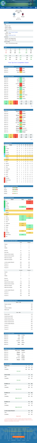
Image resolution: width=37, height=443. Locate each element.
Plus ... (32, 139)
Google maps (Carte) (12, 35)
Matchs (2, 7)
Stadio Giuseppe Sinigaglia (13, 32)
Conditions (19, 440)
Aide (8, 440)
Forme (19, 7)
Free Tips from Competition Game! (18, 62)
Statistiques (25, 7)
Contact (28, 440)
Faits (14, 7)
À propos (23, 440)
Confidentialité (13, 440)
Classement (8, 7)
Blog (31, 7)
